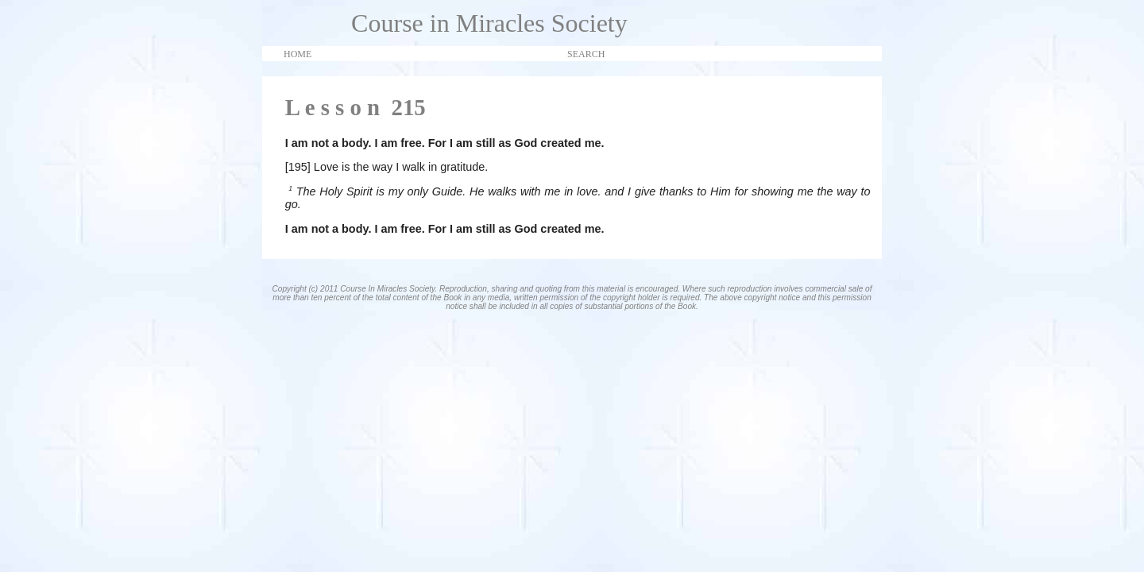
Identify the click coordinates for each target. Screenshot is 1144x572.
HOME (297, 54)
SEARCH (586, 54)
